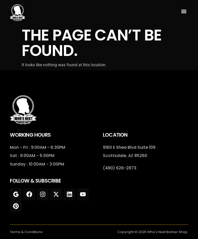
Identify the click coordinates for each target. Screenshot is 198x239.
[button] (184, 11)
